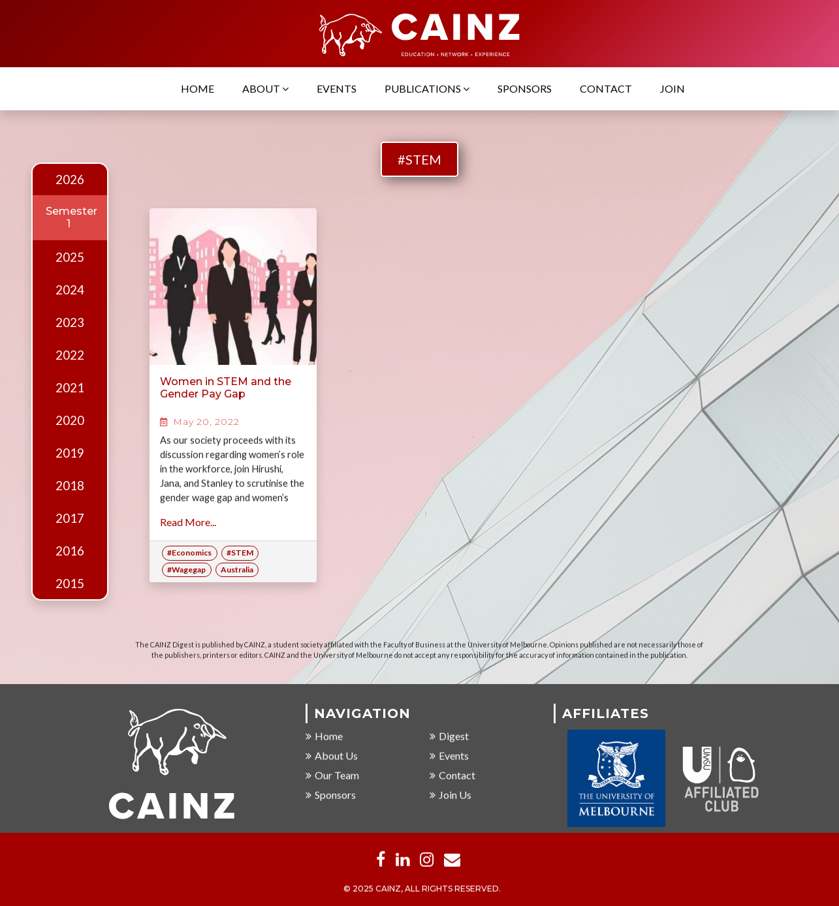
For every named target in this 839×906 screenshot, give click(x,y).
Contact (606, 89)
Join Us (450, 795)
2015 (69, 583)
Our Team (332, 776)
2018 (69, 485)
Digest (449, 736)
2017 (69, 518)
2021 (69, 388)
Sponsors (525, 89)
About (265, 89)
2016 (69, 551)
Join (672, 89)
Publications (427, 89)
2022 (69, 355)
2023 (69, 322)
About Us (332, 756)
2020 (69, 420)
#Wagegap (186, 569)
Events (336, 89)
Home (197, 89)
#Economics (189, 552)
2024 (69, 290)
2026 (69, 179)
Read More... (188, 522)
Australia (237, 569)
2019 (69, 453)
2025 (69, 257)
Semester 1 (71, 217)
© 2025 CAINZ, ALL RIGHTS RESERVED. (422, 889)
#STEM (419, 159)
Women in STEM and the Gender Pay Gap (225, 387)
